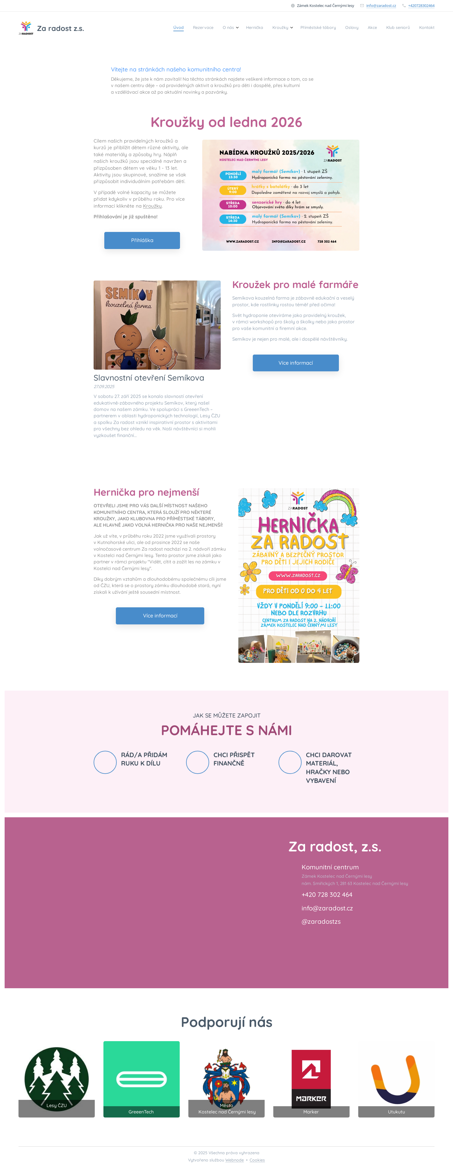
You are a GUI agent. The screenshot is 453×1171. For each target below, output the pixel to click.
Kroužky (152, 205)
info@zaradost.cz (381, 5)
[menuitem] (347, 28)
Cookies (257, 1160)
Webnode (234, 1160)
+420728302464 (421, 5)
